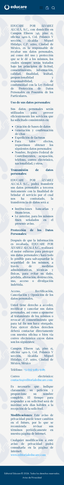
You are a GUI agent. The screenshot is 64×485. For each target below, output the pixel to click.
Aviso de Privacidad (32, 477)
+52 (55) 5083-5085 (34, 369)
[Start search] (53, 8)
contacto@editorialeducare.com (32, 380)
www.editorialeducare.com (28, 455)
